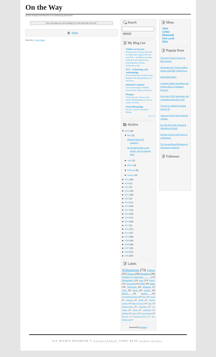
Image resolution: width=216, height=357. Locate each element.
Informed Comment (135, 84)
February (131, 170)
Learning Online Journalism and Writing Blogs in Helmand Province (174, 86)
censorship (143, 306)
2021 (127, 194)
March (130, 165)
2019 (127, 202)
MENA (127, 293)
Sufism (146, 293)
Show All (152, 116)
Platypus (130, 94)
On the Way (44, 7)
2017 (127, 210)
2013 (127, 225)
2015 (127, 217)
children (125, 313)
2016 (127, 214)
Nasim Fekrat (105, 341)
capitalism (148, 310)
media (152, 283)
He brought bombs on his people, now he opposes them (139, 151)
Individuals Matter (168, 77)
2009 (127, 240)
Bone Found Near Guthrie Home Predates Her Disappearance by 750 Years (139, 78)
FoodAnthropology (134, 106)
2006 (127, 252)
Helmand (147, 287)
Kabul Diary (151, 341)
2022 (127, 191)
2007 (127, 248)
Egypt (135, 290)
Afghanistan (131, 270)
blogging (145, 273)
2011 (127, 233)
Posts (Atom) (40, 40)
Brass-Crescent (138, 303)
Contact (166, 31)
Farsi (150, 303)
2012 (127, 229)
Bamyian (126, 316)
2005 (127, 256)
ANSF (141, 300)
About (165, 28)
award (152, 297)
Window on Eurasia (135, 49)
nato (141, 280)
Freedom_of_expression (136, 277)
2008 (127, 244)
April (129, 160)
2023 (127, 187)
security (148, 290)
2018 (127, 206)
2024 (127, 183)
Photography (128, 280)
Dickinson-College (140, 316)
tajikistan (130, 300)
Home (75, 32)
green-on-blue (147, 313)
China (136, 310)
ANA (125, 290)
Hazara (131, 273)
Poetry (152, 280)
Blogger (143, 327)
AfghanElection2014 (130, 297)
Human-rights (128, 306)
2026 (127, 131)
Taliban (151, 270)
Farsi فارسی (168, 38)
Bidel (142, 283)
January (130, 175)
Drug (144, 297)
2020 (127, 198)
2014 (127, 221)
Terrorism (131, 283)
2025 (127, 179)
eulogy (135, 313)
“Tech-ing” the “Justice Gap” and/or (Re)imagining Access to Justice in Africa (139, 100)
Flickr (165, 41)
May (129, 135)
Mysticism (132, 287)
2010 (127, 236)
